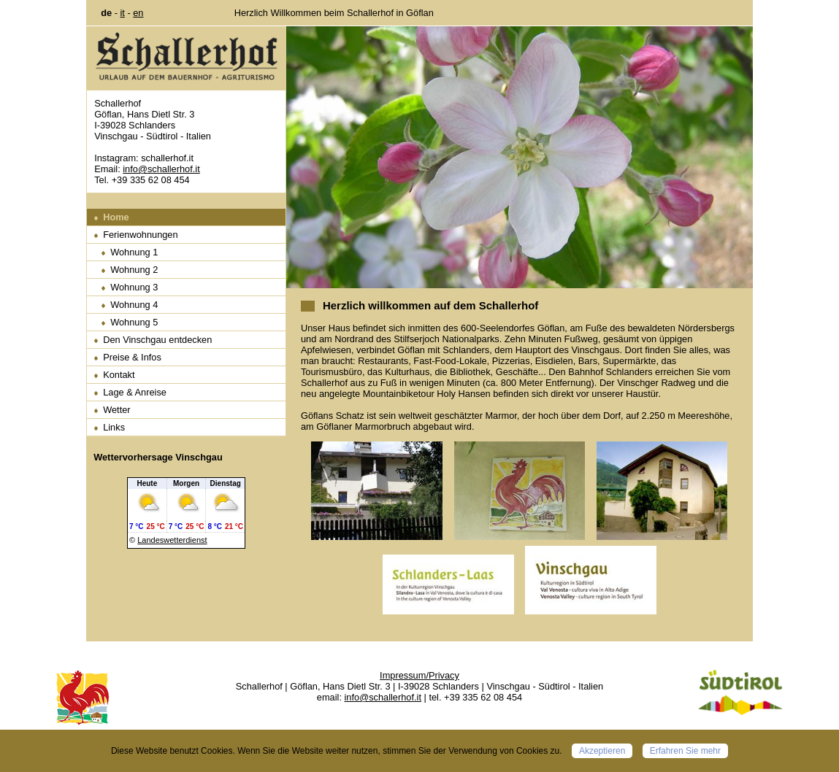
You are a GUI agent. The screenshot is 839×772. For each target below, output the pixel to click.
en (138, 12)
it (122, 12)
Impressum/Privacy (419, 675)
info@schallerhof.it (161, 168)
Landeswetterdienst (172, 540)
